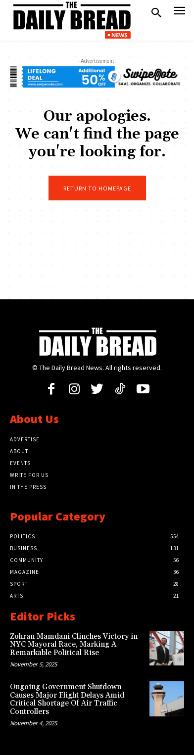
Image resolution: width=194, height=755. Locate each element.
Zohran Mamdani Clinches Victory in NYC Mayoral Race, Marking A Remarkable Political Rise (74, 645)
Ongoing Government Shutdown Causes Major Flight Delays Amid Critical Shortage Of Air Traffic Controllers (67, 699)
